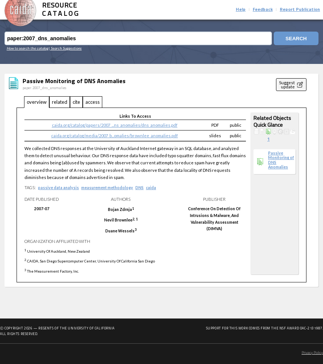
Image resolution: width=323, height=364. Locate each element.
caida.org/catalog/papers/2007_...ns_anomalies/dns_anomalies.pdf (114, 125)
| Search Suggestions (65, 48)
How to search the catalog (28, 48)
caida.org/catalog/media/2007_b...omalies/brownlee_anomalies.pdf (114, 135)
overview (37, 102)
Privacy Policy (312, 353)
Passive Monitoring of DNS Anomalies (281, 160)
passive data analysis (58, 187)
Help (241, 10)
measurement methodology (107, 187)
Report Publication (300, 10)
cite (76, 102)
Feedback (263, 10)
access (92, 102)
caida (151, 187)
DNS (139, 187)
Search (295, 38)
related (59, 102)
